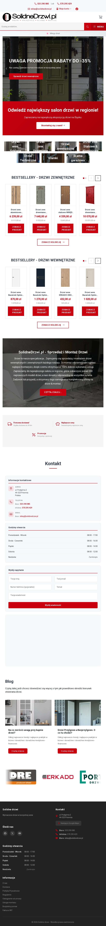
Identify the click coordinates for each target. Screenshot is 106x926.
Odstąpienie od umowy (12, 899)
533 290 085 (25, 504)
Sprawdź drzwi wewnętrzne (26, 76)
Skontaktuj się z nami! (53, 125)
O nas (5, 883)
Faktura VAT (8, 910)
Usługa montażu (9, 903)
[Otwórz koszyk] (100, 17)
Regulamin (7, 895)
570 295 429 (27, 508)
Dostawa (6, 887)
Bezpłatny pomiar (10, 906)
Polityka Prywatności (11, 891)
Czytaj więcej (18, 751)
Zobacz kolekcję (53, 242)
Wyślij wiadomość (53, 605)
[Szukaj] (42, 26)
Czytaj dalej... (53, 392)
